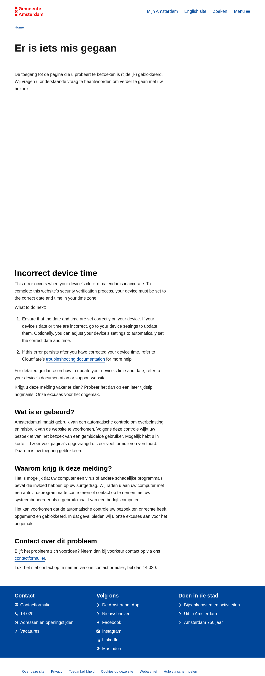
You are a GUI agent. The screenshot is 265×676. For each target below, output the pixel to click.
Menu (239, 11)
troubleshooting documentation (75, 359)
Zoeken (220, 11)
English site (195, 11)
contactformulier (30, 558)
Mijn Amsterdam (162, 11)
